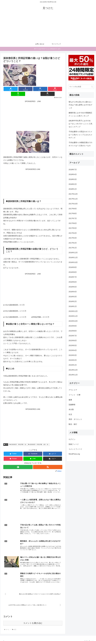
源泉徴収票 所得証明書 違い (18, 439)
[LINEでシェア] (47, 89)
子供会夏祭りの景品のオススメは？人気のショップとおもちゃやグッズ (80, 135)
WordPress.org (74, 454)
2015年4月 (73, 350)
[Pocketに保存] (37, 89)
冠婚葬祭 (72, 405)
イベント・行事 (74, 395)
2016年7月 (73, 277)
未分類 (71, 409)
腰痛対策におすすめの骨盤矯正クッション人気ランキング (80, 114)
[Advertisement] (48, 27)
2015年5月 (73, 345)
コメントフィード (75, 449)
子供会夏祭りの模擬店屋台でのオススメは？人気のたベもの (80, 144)
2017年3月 (73, 238)
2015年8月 (73, 331)
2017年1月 (73, 248)
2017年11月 (73, 199)
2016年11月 (73, 257)
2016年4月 (73, 292)
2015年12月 (73, 311)
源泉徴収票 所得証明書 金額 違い (38, 439)
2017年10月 (73, 204)
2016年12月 (73, 253)
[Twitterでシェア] (8, 89)
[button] (57, 89)
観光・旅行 (73, 424)
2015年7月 (73, 336)
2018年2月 (73, 184)
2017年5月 (73, 228)
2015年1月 (73, 365)
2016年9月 (73, 267)
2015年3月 (73, 355)
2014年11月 (73, 375)
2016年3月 (73, 297)
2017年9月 (73, 209)
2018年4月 (73, 174)
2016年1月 (73, 306)
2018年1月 (73, 189)
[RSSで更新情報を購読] (47, 462)
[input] (81, 87)
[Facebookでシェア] (18, 89)
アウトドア (73, 390)
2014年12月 (73, 370)
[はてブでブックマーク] (28, 89)
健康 (70, 400)
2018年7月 (73, 170)
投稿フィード (74, 444)
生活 (6, 439)
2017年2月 (73, 243)
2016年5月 (73, 287)
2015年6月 (73, 340)
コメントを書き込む (32, 620)
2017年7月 (73, 218)
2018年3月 (73, 179)
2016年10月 (73, 262)
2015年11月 (73, 316)
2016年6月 (73, 282)
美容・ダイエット (75, 419)
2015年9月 (73, 326)
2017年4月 (73, 233)
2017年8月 (73, 213)
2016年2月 (73, 301)
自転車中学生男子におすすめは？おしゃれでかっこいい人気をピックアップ (80, 124)
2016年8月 (73, 272)
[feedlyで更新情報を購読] (17, 462)
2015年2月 (73, 360)
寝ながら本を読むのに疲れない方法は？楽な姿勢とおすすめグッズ (80, 105)
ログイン (72, 439)
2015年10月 (73, 321)
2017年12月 (73, 194)
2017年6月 (73, 223)
